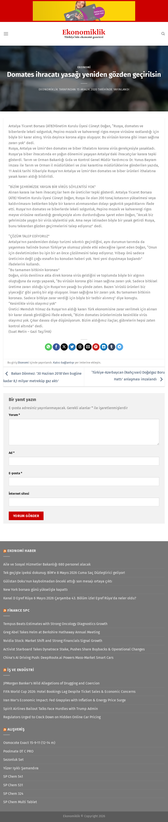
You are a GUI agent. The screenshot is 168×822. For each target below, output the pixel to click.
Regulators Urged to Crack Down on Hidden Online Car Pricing (52, 717)
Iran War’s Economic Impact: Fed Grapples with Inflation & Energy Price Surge (64, 700)
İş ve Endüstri (20, 670)
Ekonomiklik (48, 89)
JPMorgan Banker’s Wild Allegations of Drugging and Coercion (51, 683)
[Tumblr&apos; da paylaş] (111, 347)
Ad (11, 453)
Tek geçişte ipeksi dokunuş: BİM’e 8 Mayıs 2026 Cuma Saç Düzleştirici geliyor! (64, 573)
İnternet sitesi (19, 494)
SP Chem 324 (13, 794)
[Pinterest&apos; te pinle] (96, 347)
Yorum (14, 415)
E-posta (15, 473)
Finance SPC (18, 610)
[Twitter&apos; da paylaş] (72, 347)
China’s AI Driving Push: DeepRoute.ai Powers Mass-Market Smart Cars (58, 657)
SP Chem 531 (13, 785)
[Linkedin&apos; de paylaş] (103, 347)
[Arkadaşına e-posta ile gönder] (88, 347)
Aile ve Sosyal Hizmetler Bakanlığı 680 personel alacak (47, 564)
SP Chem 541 (13, 776)
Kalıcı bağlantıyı (63, 362)
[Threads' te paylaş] (80, 347)
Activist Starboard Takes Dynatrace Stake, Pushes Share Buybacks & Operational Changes (74, 649)
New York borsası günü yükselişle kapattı (35, 589)
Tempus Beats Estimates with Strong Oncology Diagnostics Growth (55, 624)
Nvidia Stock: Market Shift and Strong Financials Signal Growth (52, 641)
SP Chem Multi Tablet (20, 802)
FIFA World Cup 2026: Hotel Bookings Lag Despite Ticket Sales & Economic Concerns (69, 691)
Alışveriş (16, 729)
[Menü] (6, 33)
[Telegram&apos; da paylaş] (119, 347)
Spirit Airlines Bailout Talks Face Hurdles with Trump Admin (50, 709)
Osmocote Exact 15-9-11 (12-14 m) (29, 743)
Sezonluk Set (13, 760)
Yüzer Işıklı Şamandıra (20, 768)
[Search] (163, 34)
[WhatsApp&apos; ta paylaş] (48, 347)
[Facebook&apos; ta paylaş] (56, 347)
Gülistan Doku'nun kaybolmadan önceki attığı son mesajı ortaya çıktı (57, 581)
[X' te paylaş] (64, 347)
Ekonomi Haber (21, 551)
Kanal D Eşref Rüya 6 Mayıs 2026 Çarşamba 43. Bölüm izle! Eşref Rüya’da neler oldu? (69, 598)
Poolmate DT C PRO (18, 751)
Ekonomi (84, 67)
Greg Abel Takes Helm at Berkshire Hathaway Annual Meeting (51, 632)
